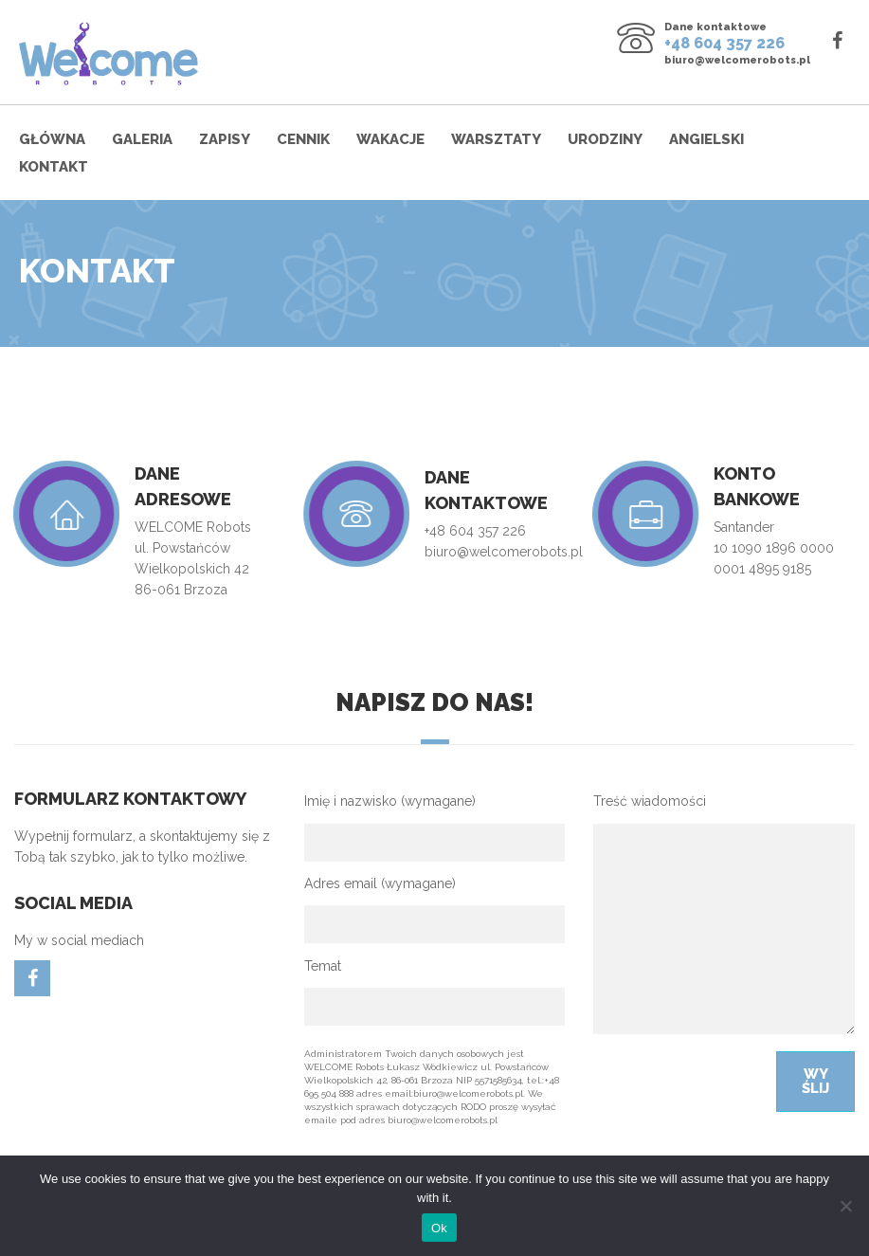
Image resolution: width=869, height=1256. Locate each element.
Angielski (706, 139)
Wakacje (390, 139)
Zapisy (224, 139)
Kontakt (53, 166)
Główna (52, 139)
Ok (439, 1228)
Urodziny (605, 139)
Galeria (142, 139)
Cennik (303, 139)
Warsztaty (496, 139)
